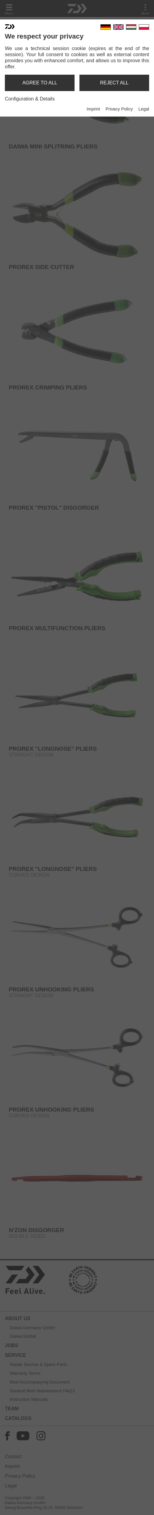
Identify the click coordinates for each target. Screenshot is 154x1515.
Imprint (93, 109)
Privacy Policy (119, 109)
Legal (143, 109)
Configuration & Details (30, 98)
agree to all (39, 82)
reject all (114, 82)
